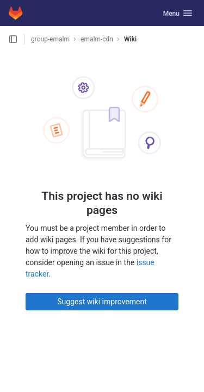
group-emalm (50, 39)
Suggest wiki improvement (102, 301)
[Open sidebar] (13, 39)
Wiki (130, 39)
